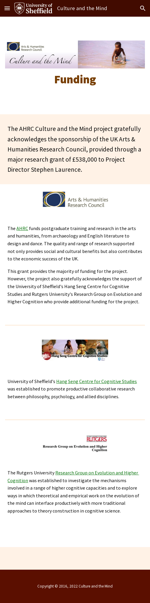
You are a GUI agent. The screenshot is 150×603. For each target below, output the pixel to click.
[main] (75, 79)
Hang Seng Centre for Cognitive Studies (96, 381)
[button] (7, 8)
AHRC (22, 228)
